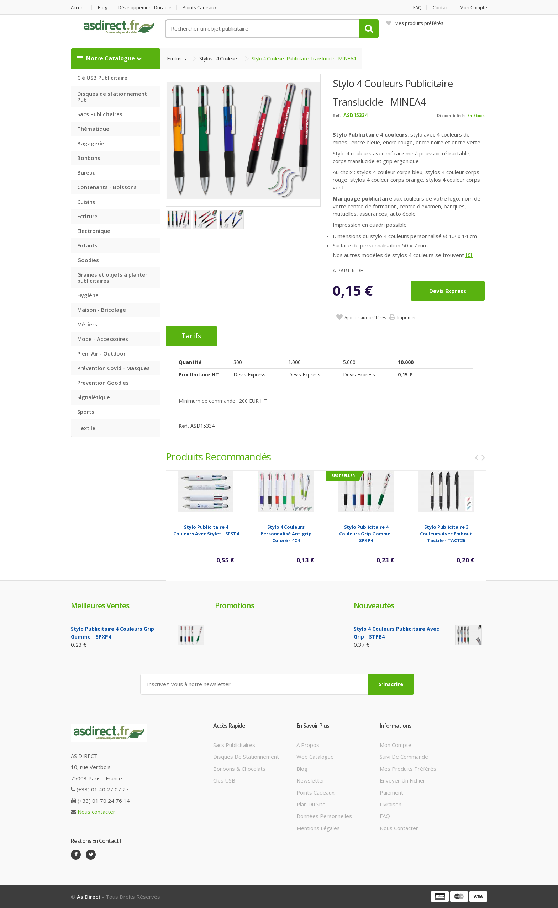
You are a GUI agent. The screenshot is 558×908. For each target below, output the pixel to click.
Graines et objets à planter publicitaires (112, 277)
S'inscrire (391, 684)
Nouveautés (374, 605)
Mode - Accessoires (102, 338)
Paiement (391, 792)
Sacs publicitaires (234, 744)
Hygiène (88, 295)
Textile (86, 428)
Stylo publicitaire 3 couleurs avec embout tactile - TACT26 (446, 534)
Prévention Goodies (103, 382)
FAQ (417, 7)
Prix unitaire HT (199, 374)
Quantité (190, 362)
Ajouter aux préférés (365, 318)
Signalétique (93, 397)
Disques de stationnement (246, 756)
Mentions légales (318, 828)
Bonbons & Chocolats (239, 768)
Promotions (234, 605)
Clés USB (224, 780)
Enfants (87, 245)
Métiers (87, 324)
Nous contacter (96, 811)
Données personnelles (324, 815)
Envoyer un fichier (402, 780)
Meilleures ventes (100, 605)
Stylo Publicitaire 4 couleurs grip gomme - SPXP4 (366, 534)
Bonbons (88, 157)
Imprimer (406, 318)
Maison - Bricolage (101, 309)
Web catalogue (315, 756)
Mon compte (473, 7)
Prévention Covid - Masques (113, 368)
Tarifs (191, 336)
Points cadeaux (200, 7)
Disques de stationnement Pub (112, 96)
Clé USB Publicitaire (102, 77)
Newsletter (310, 780)
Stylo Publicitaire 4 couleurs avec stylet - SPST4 (206, 530)
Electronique (93, 230)
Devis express (447, 290)
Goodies (88, 259)
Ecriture (87, 216)
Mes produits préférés (414, 23)
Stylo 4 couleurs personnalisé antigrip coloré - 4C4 (286, 534)
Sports (85, 411)
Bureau (86, 172)
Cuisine (86, 201)
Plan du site (311, 804)
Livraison (390, 804)
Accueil (78, 7)
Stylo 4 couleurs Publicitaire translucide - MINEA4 (304, 58)
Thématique (93, 128)
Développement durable (145, 7)
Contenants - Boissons (107, 187)
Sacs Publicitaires (99, 114)
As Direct (89, 896)
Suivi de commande (404, 756)
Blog (102, 7)
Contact (441, 7)
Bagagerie (90, 143)
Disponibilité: (451, 115)
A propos (307, 744)
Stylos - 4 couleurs (218, 58)
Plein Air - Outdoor (101, 353)
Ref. (337, 115)
